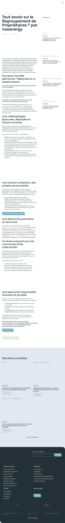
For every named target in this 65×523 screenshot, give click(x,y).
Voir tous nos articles (31, 437)
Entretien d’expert (49, 101)
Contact (37, 495)
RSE (17, 14)
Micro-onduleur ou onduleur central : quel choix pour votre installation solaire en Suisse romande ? (52, 84)
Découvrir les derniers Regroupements (13, 213)
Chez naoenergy (8, 14)
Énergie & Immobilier (50, 56)
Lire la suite (7, 393)
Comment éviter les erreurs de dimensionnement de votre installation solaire (50, 107)
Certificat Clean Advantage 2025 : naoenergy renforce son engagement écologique (51, 39)
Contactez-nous (7, 330)
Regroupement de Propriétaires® (11, 227)
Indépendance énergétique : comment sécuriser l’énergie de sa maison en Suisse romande (51, 62)
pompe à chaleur (31, 236)
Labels (45, 33)
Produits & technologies (52, 78)
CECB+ (22, 106)
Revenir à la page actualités (10, 338)
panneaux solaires (15, 236)
